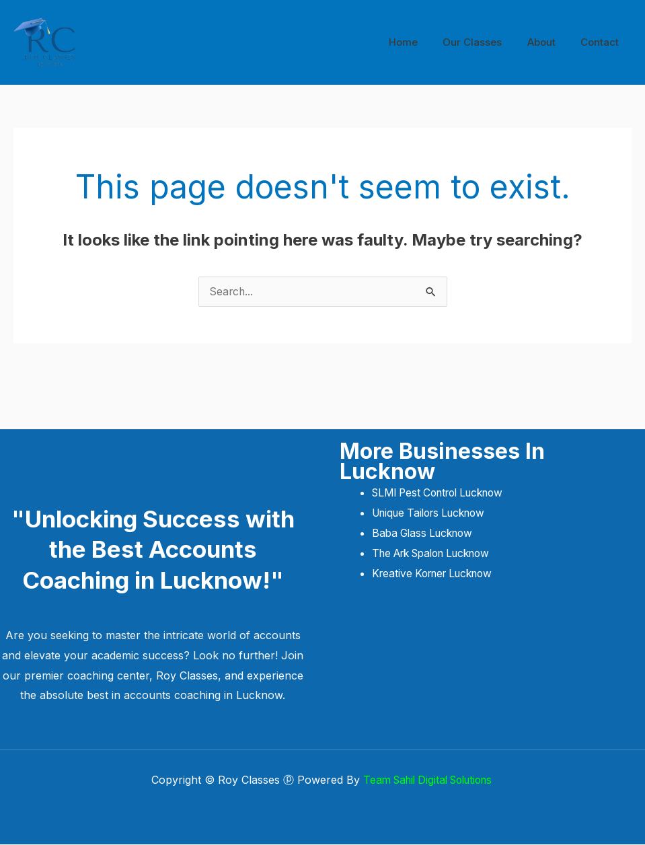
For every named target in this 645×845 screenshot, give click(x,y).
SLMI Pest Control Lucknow (446, 493)
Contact (602, 42)
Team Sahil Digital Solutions (428, 780)
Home (420, 42)
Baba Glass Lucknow (426, 533)
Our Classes (485, 42)
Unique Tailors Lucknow (436, 513)
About (549, 42)
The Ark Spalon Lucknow (438, 553)
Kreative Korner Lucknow (437, 573)
